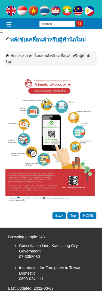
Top (73, 215)
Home (15, 56)
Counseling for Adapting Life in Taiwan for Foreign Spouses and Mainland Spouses (51, 9)
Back (59, 215)
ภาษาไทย (33, 56)
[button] (79, 23)
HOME (88, 215)
